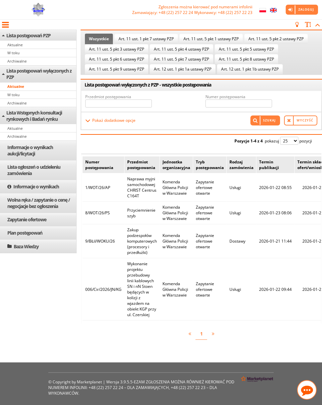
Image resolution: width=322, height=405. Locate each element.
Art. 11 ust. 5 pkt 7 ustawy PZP (181, 59)
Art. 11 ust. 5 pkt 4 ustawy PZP (181, 49)
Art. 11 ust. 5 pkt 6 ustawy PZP (116, 59)
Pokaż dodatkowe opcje (114, 120)
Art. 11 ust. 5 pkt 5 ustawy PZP (246, 49)
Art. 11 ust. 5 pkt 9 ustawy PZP (116, 69)
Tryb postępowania (210, 164)
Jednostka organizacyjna (176, 164)
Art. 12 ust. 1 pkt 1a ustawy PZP (182, 69)
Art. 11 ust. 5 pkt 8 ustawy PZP (246, 59)
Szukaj (269, 120)
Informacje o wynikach (36, 186)
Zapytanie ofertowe (26, 219)
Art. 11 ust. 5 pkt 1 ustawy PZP (211, 39)
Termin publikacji (269, 164)
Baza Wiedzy (26, 246)
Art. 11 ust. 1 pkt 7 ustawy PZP (146, 39)
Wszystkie (99, 39)
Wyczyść (305, 120)
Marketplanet (89, 382)
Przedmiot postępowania (108, 97)
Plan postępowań (24, 233)
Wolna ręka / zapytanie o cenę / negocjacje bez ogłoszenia (38, 203)
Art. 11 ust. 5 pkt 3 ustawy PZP (116, 49)
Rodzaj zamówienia (241, 164)
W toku (13, 52)
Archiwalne (17, 61)
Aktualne (15, 44)
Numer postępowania (225, 97)
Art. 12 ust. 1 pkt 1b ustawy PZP (250, 69)
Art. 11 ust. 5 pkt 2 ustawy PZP (276, 39)
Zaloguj (306, 9)
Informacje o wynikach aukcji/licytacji (30, 150)
